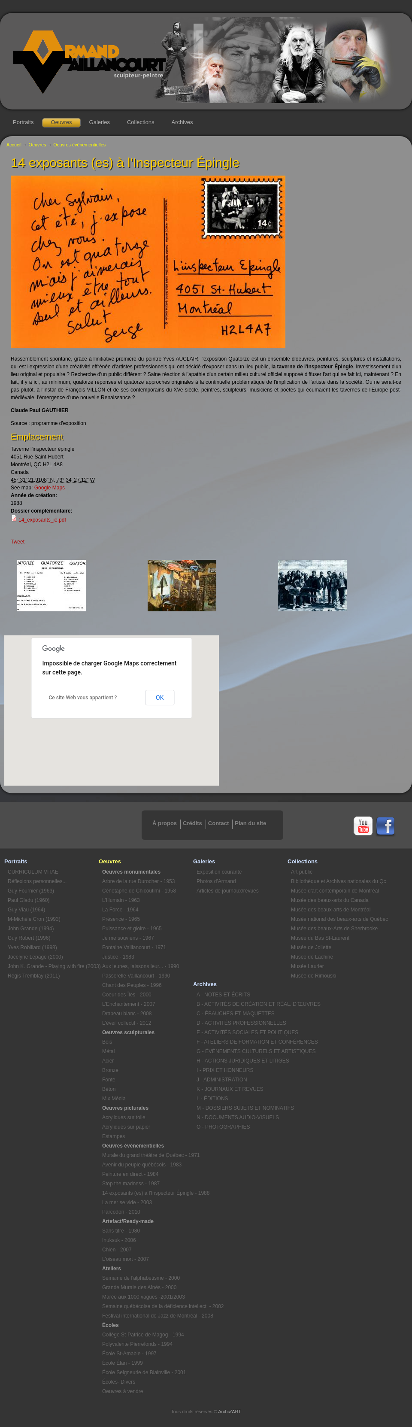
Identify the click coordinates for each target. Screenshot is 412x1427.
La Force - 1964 (120, 910)
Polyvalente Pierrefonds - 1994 (137, 1344)
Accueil (13, 144)
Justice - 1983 (118, 957)
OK (160, 697)
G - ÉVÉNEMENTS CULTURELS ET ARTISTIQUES (242, 1051)
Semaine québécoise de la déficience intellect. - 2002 (147, 1306)
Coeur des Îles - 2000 (126, 995)
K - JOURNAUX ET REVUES (230, 1089)
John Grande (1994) (31, 929)
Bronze (110, 1070)
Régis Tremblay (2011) (34, 976)
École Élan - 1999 (122, 1363)
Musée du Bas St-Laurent (320, 938)
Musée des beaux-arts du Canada (330, 900)
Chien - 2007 (117, 1250)
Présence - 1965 (121, 919)
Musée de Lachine (312, 957)
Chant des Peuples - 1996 (132, 985)
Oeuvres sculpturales (128, 1032)
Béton (108, 1089)
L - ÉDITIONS (212, 1099)
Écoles (110, 1325)
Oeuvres (61, 122)
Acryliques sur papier (126, 1127)
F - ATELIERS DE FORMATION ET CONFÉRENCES (242, 1042)
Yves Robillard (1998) (32, 947)
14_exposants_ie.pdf (42, 520)
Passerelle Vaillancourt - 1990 (136, 976)
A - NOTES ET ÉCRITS (223, 995)
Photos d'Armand (216, 881)
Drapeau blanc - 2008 (126, 1014)
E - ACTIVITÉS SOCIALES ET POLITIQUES (242, 1032)
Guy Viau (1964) (26, 910)
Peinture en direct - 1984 (130, 1174)
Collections (140, 122)
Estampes (113, 1136)
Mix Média (114, 1099)
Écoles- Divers (118, 1382)
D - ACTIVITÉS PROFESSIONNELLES (241, 1023)
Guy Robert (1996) (29, 938)
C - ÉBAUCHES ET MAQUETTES (236, 1014)
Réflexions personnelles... (37, 881)
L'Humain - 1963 (121, 900)
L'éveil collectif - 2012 (126, 1023)
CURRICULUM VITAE (33, 872)
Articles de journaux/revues (228, 891)
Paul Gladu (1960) (28, 900)
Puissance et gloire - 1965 (132, 929)
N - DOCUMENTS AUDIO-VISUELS (238, 1117)
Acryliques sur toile (123, 1117)
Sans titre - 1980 (121, 1231)
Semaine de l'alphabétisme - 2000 (141, 1278)
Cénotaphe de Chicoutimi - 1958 (139, 891)
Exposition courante (219, 872)
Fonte (108, 1080)
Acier (108, 1061)
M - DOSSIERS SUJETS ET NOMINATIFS (242, 1108)
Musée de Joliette (311, 947)
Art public (301, 872)
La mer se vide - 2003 (127, 1202)
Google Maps (49, 488)
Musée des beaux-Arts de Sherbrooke (334, 929)
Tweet (17, 542)
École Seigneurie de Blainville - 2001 (144, 1372)
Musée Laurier (307, 966)
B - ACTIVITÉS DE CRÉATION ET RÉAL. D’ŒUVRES (242, 1004)
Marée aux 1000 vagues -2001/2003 (143, 1297)
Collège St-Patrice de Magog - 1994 (143, 1335)
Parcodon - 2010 (121, 1212)
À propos (164, 823)
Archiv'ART (229, 1411)
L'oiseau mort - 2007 (125, 1259)
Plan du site (250, 823)
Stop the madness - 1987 (131, 1184)
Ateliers (111, 1269)
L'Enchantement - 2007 (128, 1004)
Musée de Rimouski (313, 976)
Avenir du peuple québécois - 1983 (142, 1165)
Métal (108, 1051)
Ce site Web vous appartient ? (83, 698)
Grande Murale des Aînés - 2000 (139, 1287)
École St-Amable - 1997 (129, 1354)
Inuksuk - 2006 (119, 1240)
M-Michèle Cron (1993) (34, 919)
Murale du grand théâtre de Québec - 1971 (147, 1155)
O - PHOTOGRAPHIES (223, 1127)
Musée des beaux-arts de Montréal (330, 910)
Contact (218, 823)
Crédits (192, 823)
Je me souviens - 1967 (128, 938)
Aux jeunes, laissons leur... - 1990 (140, 966)
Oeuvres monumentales (131, 872)
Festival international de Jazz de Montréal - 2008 (147, 1316)
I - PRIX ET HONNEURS (225, 1070)
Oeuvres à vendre (122, 1391)
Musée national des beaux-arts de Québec (336, 919)
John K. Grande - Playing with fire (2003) (53, 966)
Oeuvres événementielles (79, 144)
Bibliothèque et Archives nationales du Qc (336, 881)
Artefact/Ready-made (128, 1221)
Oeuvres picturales (125, 1108)
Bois (107, 1042)
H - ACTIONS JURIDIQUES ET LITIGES (242, 1061)
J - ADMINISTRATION (222, 1080)
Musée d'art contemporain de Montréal (335, 891)
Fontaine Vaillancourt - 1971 (134, 947)
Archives (182, 122)
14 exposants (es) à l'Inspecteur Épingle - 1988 (147, 1193)
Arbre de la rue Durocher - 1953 (138, 881)
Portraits (23, 122)
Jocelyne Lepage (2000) (35, 957)
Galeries (99, 122)
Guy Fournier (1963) (31, 891)
